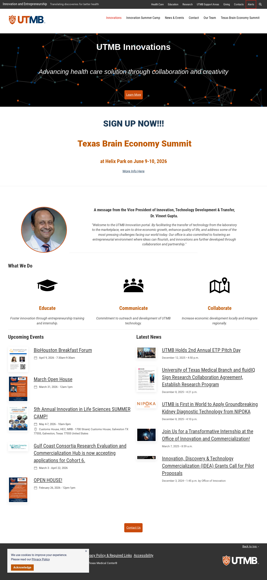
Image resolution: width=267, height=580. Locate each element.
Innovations (113, 18)
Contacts (239, 4)
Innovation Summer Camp (143, 18)
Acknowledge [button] (22, 567)
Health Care (157, 4)
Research (188, 4)
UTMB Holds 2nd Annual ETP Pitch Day (201, 350)
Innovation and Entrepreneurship (25, 4)
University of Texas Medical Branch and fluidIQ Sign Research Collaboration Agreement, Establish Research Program (208, 377)
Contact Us (133, 527)
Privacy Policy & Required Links (108, 555)
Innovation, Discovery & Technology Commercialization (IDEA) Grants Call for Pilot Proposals (208, 465)
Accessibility (143, 555)
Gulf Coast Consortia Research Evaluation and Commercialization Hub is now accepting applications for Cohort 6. (80, 453)
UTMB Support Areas (208, 4)
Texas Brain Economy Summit (240, 18)
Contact (194, 18)
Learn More (133, 94)
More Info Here (134, 171)
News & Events (174, 18)
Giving (226, 4)
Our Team (210, 18)
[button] (86, 551)
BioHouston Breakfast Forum (63, 350)
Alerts (251, 4)
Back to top (250, 546)
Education (173, 4)
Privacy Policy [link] (41, 559)
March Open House (53, 379)
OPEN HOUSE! (48, 480)
